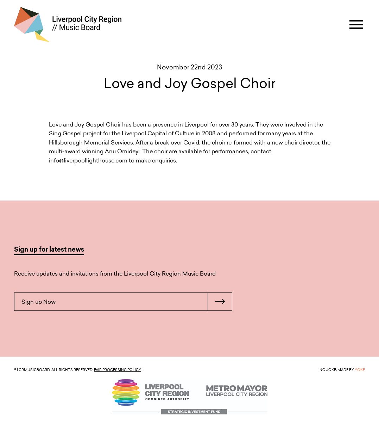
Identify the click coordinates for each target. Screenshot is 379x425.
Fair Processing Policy (117, 369)
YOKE (360, 369)
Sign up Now (126, 301)
